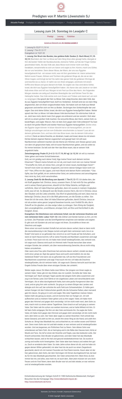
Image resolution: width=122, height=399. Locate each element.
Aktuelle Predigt (18, 22)
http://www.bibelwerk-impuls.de (63, 379)
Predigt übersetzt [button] (74, 22)
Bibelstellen (89, 22)
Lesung (60, 36)
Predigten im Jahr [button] (33, 22)
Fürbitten (71, 36)
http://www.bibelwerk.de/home (38, 382)
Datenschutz (76, 392)
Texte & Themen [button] (103, 22)
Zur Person (52, 392)
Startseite (44, 392)
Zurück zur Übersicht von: (61, 43)
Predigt (50, 36)
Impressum (68, 392)
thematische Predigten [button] (53, 22)
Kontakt (60, 392)
